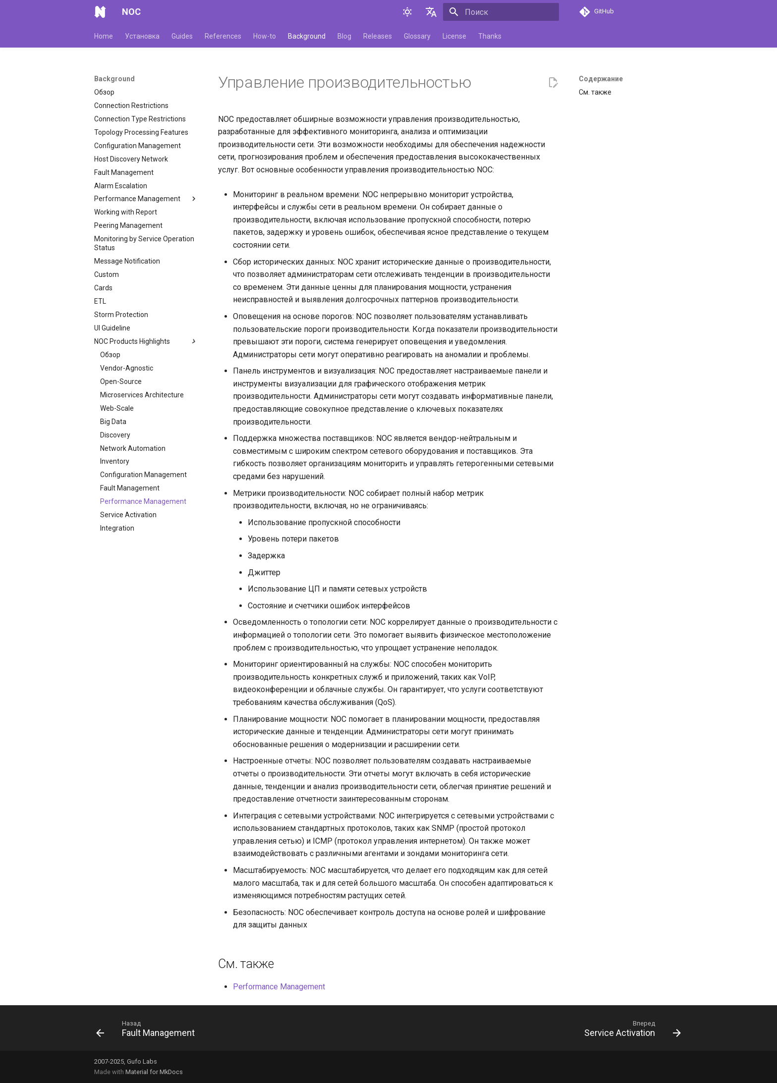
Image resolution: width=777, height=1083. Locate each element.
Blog (344, 36)
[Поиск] (501, 12)
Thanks (489, 36)
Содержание (601, 79)
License (454, 36)
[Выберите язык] (431, 12)
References (223, 36)
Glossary (417, 36)
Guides (182, 36)
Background (307, 36)
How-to (264, 36)
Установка (142, 36)
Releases (377, 36)
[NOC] (100, 12)
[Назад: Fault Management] (148, 1031)
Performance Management (279, 986)
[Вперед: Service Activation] (630, 1031)
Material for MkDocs (154, 1072)
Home (103, 36)
